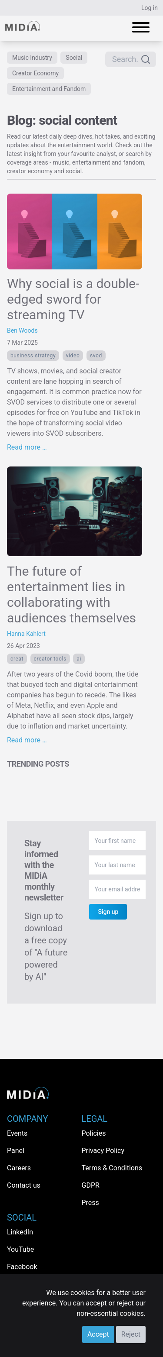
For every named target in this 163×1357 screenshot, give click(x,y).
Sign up (108, 911)
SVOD (96, 356)
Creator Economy (35, 73)
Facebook (22, 1267)
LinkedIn (20, 1232)
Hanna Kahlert (26, 633)
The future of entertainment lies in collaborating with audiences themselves (71, 594)
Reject (130, 1334)
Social (74, 57)
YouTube (20, 1249)
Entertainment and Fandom (49, 88)
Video (73, 356)
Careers (19, 1168)
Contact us (23, 1185)
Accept (98, 1334)
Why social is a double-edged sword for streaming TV (73, 299)
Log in (149, 7)
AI (79, 659)
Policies (94, 1133)
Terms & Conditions (112, 1168)
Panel (15, 1150)
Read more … (27, 447)
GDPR (91, 1185)
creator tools (50, 659)
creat (16, 659)
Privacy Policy (103, 1150)
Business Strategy (33, 356)
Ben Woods (22, 330)
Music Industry (32, 57)
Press (90, 1202)
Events (17, 1133)
